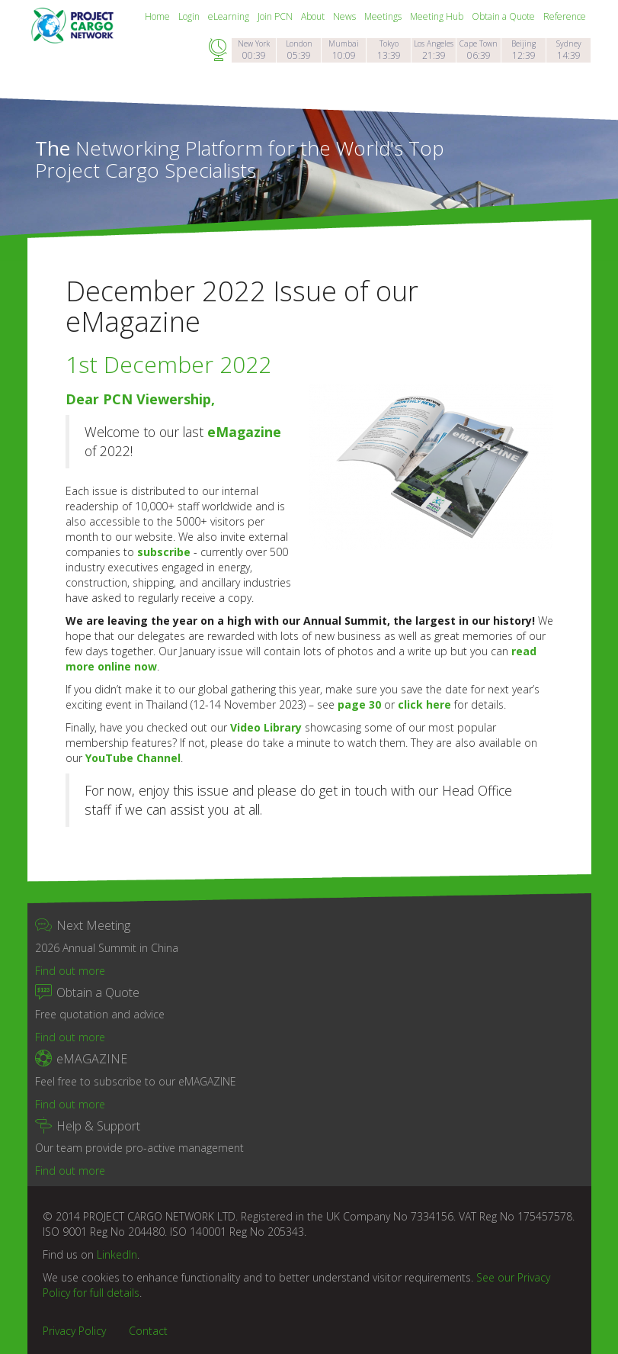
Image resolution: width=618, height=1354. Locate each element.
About (314, 16)
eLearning (229, 16)
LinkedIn (117, 1254)
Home (158, 16)
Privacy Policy (74, 1330)
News (345, 16)
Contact (148, 1330)
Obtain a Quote (504, 16)
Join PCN (276, 16)
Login (190, 16)
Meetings (384, 16)
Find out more (70, 970)
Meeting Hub (438, 16)
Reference (564, 16)
